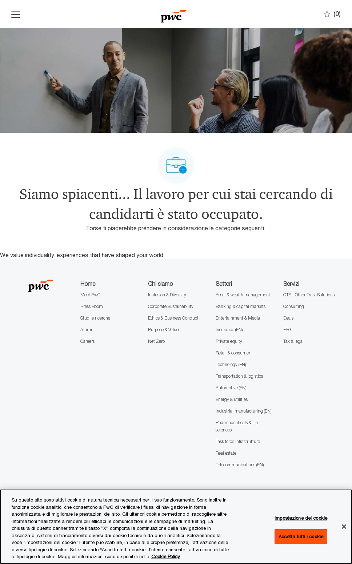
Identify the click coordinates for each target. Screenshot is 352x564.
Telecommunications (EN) (240, 464)
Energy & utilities (232, 399)
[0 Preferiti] (332, 14)
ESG (287, 329)
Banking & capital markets (240, 306)
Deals (288, 318)
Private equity (229, 341)
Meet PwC (90, 294)
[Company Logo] (173, 14)
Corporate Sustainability (170, 306)
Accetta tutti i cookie (301, 536)
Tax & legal (293, 341)
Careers (87, 341)
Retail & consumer (233, 353)
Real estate (226, 453)
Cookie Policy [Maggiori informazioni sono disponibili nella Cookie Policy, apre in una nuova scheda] (165, 556)
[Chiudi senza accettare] (344, 527)
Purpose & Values (164, 329)
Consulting (293, 306)
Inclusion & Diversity (167, 294)
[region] (176, 526)
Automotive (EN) (231, 387)
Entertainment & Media (238, 318)
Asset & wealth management (243, 294)
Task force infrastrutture (238, 441)
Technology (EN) (231, 364)
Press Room (91, 306)
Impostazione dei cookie (301, 518)
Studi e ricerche (95, 318)
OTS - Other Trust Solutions (309, 294)
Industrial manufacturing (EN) (243, 411)
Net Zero (156, 341)
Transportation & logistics (239, 376)
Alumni (87, 329)
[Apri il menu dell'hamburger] (15, 14)
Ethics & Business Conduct (173, 318)
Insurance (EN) (229, 329)
